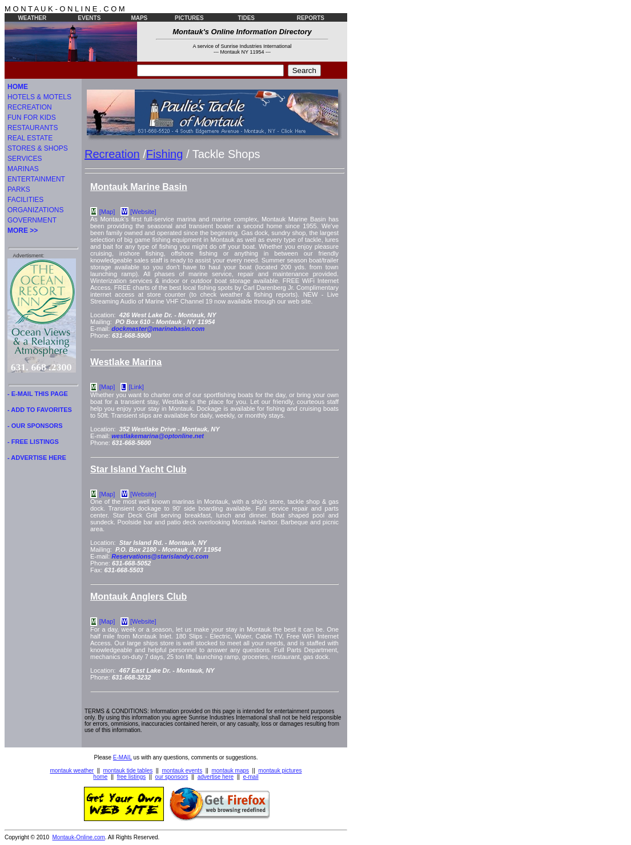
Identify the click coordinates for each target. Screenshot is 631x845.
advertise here (216, 777)
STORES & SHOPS (37, 148)
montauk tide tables (128, 770)
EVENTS (89, 18)
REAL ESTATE (30, 138)
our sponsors (171, 777)
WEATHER (32, 18)
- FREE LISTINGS (33, 441)
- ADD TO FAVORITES (39, 409)
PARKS (18, 189)
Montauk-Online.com (79, 837)
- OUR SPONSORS (35, 425)
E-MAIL (122, 757)
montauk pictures (280, 770)
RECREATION (29, 107)
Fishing (164, 154)
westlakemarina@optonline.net (157, 435)
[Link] (136, 386)
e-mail (250, 777)
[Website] (143, 211)
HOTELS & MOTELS (39, 97)
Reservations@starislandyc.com (159, 556)
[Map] (107, 211)
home (100, 777)
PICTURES (189, 18)
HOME (17, 87)
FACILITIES (25, 200)
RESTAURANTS (32, 128)
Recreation (112, 154)
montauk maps (230, 770)
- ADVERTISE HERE (36, 457)
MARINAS (23, 169)
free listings (131, 777)
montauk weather (72, 770)
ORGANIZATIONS (35, 210)
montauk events (182, 770)
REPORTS (310, 18)
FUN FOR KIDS (31, 118)
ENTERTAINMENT (36, 179)
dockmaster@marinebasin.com (157, 328)
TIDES (246, 18)
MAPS (139, 18)
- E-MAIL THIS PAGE (37, 393)
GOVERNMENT (32, 220)
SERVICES (24, 159)
